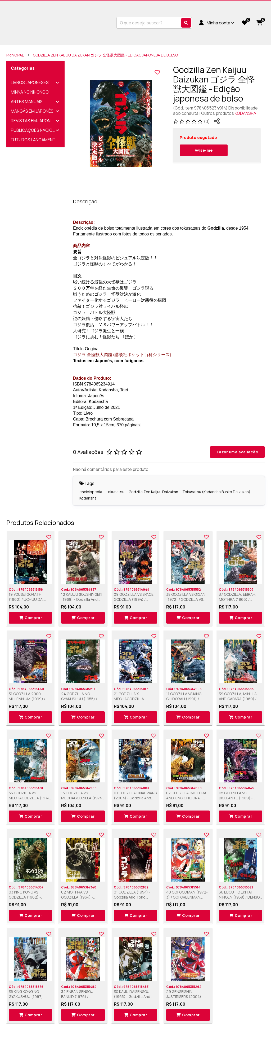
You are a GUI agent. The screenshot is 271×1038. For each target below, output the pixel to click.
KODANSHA (245, 113)
